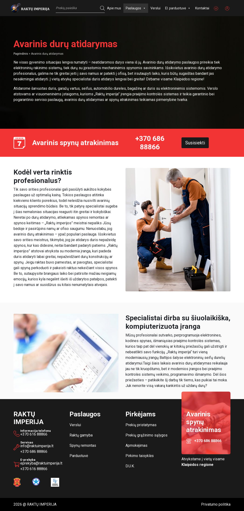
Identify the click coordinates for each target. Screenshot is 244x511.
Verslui (155, 8)
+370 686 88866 (149, 142)
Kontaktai (202, 8)
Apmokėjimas (136, 445)
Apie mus (114, 8)
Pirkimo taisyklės (139, 456)
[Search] (101, 8)
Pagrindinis (21, 53)
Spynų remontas (83, 445)
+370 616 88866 (33, 434)
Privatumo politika (215, 504)
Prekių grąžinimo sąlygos (146, 435)
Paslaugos (136, 8)
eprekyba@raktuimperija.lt (41, 462)
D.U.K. (130, 466)
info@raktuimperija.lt (36, 446)
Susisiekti (195, 143)
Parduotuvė (79, 456)
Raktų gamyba (81, 435)
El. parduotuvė (178, 8)
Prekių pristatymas (141, 425)
